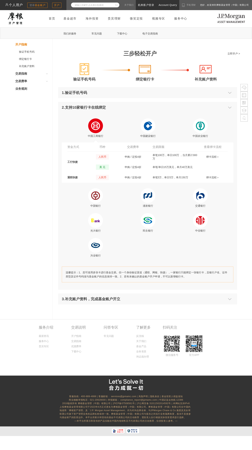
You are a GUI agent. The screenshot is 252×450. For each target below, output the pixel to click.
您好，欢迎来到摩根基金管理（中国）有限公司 (212, 5)
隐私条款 (155, 396)
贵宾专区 (44, 346)
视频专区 (158, 18)
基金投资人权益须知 (172, 396)
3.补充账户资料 (74, 299)
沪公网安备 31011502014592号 (154, 403)
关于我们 (129, 5)
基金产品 (141, 346)
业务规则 (21, 88)
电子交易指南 (150, 33)
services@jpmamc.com (123, 396)
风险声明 (143, 396)
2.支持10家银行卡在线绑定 (84, 107)
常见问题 (97, 33)
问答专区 (111, 327)
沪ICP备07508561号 (124, 403)
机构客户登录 (146, 4)
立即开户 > (233, 53)
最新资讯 (44, 336)
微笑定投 (136, 18)
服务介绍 (46, 327)
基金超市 (70, 18)
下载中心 (122, 33)
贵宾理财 (114, 18)
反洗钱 (140, 336)
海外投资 (92, 18)
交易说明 (78, 327)
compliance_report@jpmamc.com (139, 400)
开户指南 (76, 336)
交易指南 (76, 341)
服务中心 (180, 18)
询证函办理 (142, 356)
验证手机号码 (26, 51)
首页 (52, 18)
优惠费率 (76, 346)
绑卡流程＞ (212, 156)
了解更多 (143, 327)
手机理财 (191, 5)
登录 (38, 5)
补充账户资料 (26, 66)
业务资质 (141, 351)
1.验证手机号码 (74, 93)
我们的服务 (69, 33)
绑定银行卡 (25, 58)
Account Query (168, 4)
